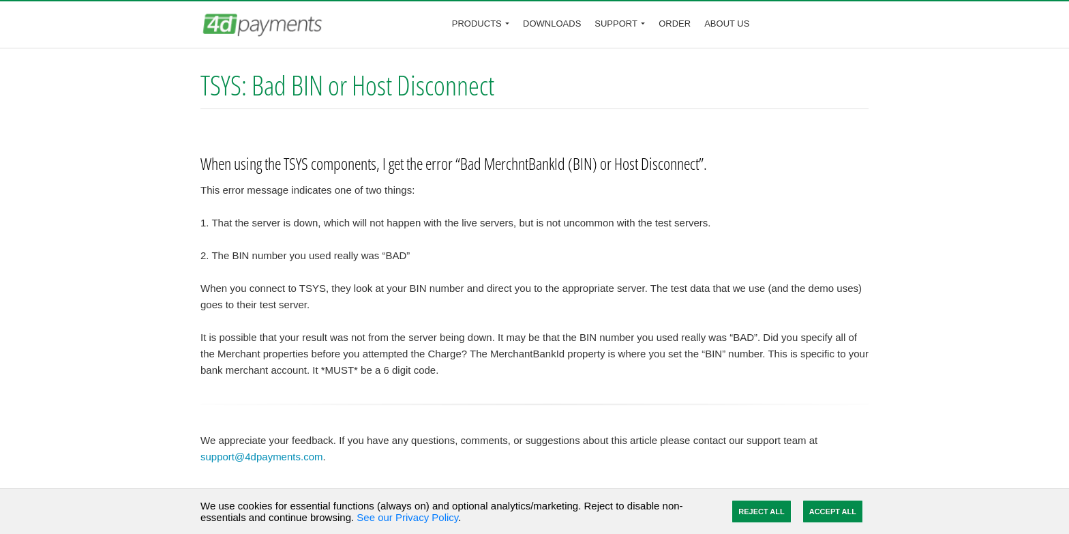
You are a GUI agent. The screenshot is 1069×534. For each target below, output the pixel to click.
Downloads (552, 23)
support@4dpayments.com (261, 456)
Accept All (832, 511)
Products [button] (477, 23)
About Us (726, 23)
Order (675, 23)
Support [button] (615, 23)
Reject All (761, 511)
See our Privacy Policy (407, 517)
